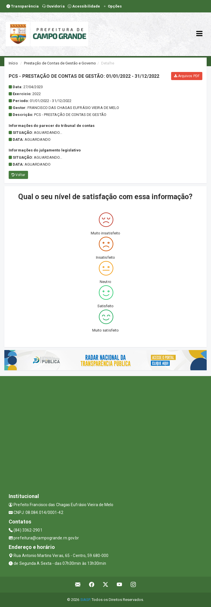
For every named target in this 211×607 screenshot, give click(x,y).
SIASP (85, 599)
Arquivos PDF (186, 76)
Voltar (18, 175)
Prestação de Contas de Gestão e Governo (60, 63)
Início (13, 63)
